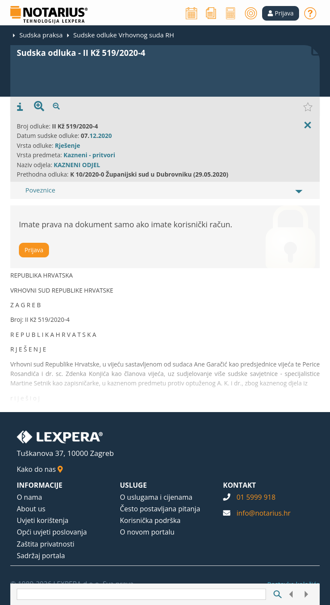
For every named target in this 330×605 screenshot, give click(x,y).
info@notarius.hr (263, 513)
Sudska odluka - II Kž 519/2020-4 (81, 52)
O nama (29, 497)
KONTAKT (239, 485)
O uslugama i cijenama (156, 497)
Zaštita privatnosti (45, 544)
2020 (105, 135)
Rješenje (67, 145)
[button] (280, 13)
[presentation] (20, 107)
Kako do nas (40, 469)
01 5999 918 (255, 497)
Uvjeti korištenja (42, 520)
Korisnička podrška (150, 520)
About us (31, 508)
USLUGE (133, 485)
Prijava (33, 250)
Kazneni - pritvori (89, 155)
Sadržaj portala (41, 555)
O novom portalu (147, 532)
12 (92, 135)
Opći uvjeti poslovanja (52, 532)
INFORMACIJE (39, 485)
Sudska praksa (41, 35)
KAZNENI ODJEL (77, 165)
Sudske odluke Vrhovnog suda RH (123, 35)
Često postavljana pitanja (160, 508)
